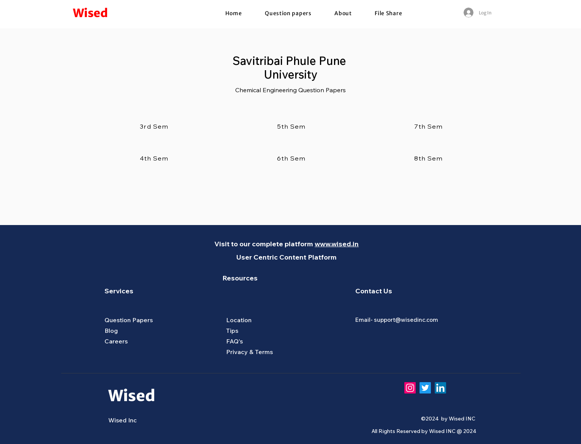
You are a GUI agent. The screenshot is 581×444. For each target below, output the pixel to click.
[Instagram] (410, 388)
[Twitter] (425, 388)
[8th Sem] (429, 158)
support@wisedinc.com (406, 319)
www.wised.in (337, 243)
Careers (116, 341)
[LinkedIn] (440, 388)
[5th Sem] (292, 126)
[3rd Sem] (155, 126)
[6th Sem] (292, 158)
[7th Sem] (429, 126)
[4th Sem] (155, 158)
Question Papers (128, 320)
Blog (111, 330)
